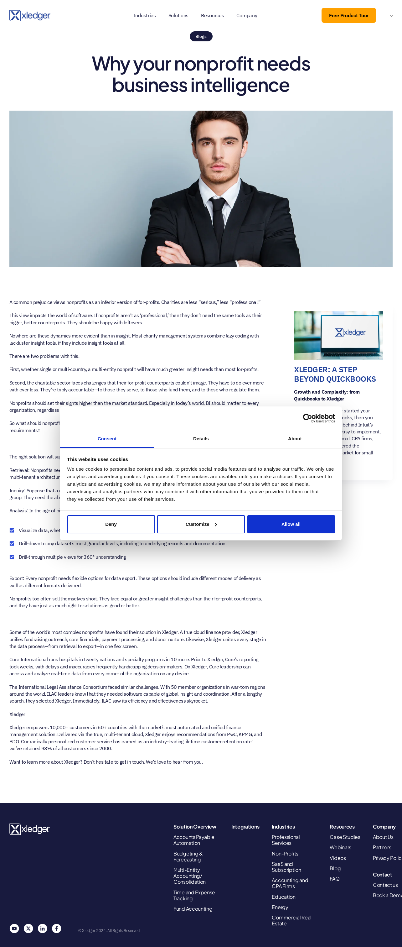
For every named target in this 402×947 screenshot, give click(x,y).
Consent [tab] (107, 438)
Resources (212, 15)
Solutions (178, 15)
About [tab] (295, 438)
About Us (383, 837)
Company (246, 15)
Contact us (385, 885)
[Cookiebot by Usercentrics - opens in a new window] (307, 418)
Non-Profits (285, 853)
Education (283, 897)
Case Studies (345, 837)
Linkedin (42, 928)
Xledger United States (29, 829)
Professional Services (286, 840)
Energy (280, 907)
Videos (338, 858)
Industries (145, 15)
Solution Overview (194, 826)
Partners (382, 847)
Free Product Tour (348, 15)
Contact (382, 874)
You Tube (14, 928)
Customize (201, 524)
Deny (111, 524)
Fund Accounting (193, 909)
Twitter (28, 928)
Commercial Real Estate (292, 920)
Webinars (340, 847)
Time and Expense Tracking (194, 895)
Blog (335, 868)
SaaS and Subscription (286, 867)
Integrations (245, 826)
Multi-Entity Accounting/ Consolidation (189, 876)
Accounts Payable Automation (193, 840)
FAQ (334, 879)
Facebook (56, 928)
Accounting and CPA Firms (290, 883)
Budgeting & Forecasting (188, 856)
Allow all (291, 524)
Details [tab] (201, 438)
